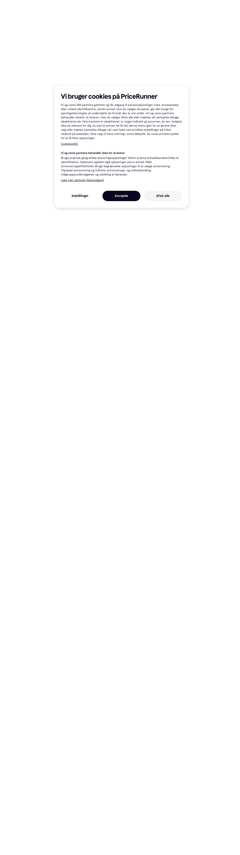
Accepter (121, 196)
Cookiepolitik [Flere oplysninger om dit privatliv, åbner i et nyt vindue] (69, 144)
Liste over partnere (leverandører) (82, 180)
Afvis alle (163, 196)
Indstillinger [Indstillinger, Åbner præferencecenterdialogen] (80, 196)
